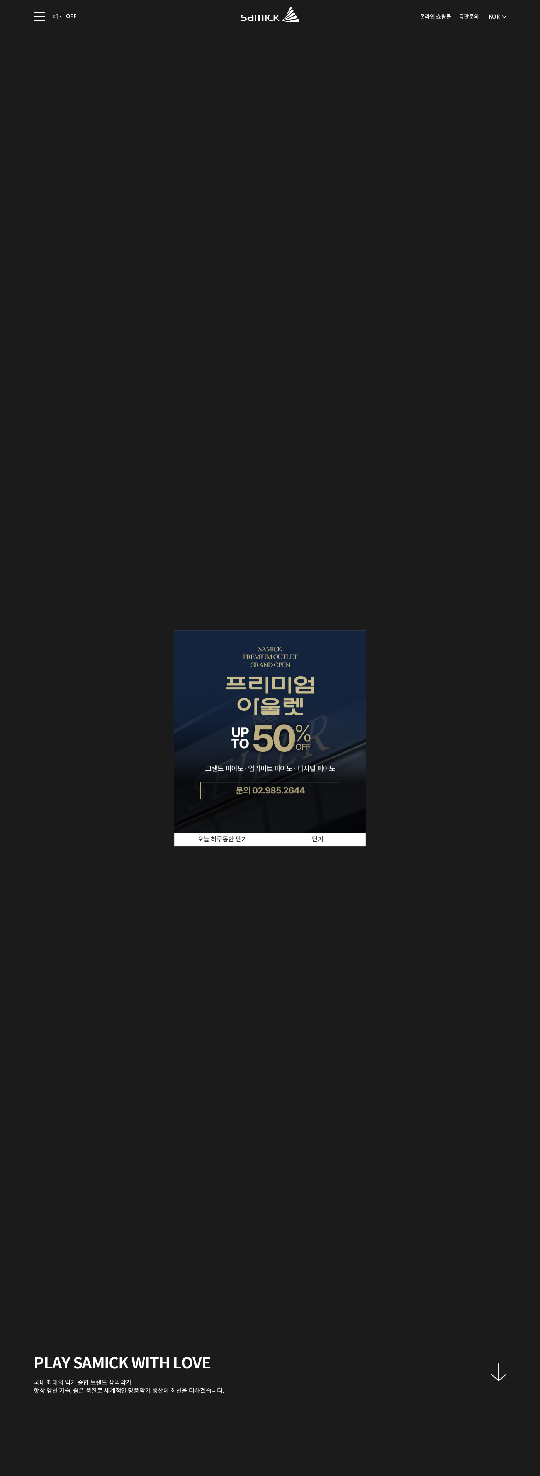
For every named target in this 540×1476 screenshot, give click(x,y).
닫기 (318, 839)
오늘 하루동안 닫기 (222, 839)
